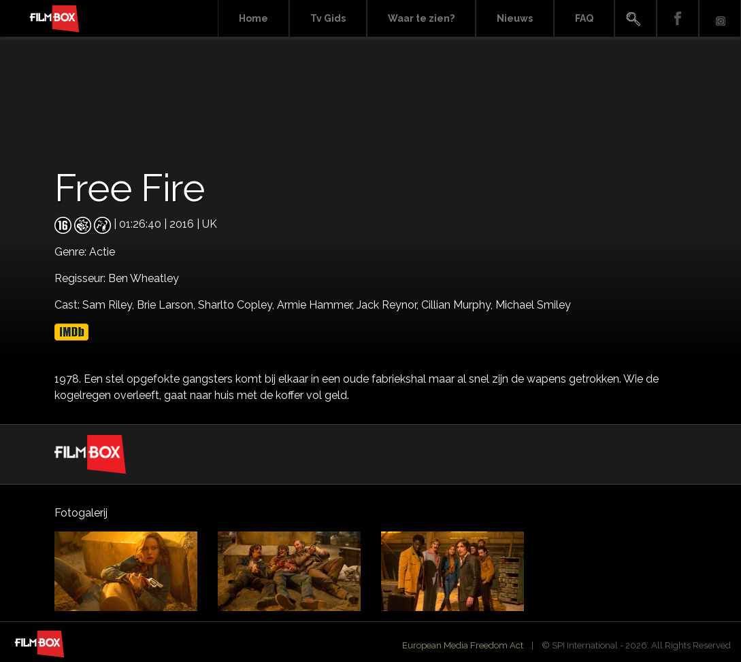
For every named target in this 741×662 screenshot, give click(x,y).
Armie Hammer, (317, 304)
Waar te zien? (421, 18)
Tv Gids (328, 18)
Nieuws (515, 18)
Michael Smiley (533, 304)
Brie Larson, (167, 304)
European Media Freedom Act (462, 645)
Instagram (720, 18)
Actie (102, 251)
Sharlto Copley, (237, 304)
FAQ (584, 18)
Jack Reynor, (389, 304)
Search (635, 18)
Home (253, 18)
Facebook (678, 18)
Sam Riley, (109, 304)
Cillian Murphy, (458, 304)
